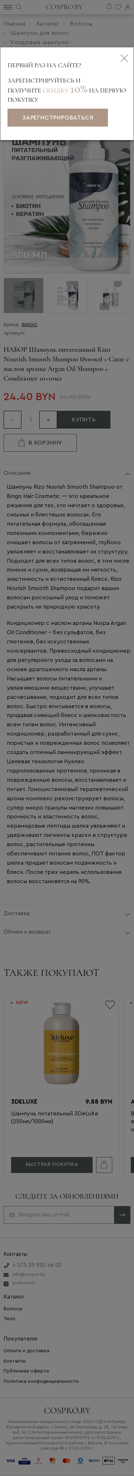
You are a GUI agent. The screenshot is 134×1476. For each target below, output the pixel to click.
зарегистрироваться (57, 118)
